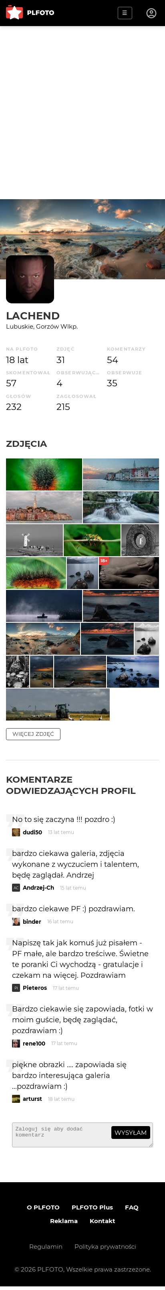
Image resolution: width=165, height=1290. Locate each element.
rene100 (34, 1043)
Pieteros (35, 988)
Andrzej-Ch (38, 887)
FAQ (132, 1211)
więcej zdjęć (33, 734)
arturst (32, 1099)
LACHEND (33, 315)
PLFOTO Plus (92, 1211)
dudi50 (32, 832)
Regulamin (45, 1250)
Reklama (64, 1224)
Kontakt (102, 1224)
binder (32, 922)
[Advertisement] (82, 112)
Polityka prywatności (105, 1250)
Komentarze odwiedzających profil (71, 785)
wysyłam (131, 1133)
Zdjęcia (26, 443)
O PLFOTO (43, 1211)
